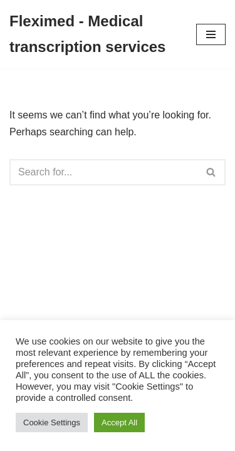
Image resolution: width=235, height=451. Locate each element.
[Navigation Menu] (211, 34)
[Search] (103, 172)
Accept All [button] (119, 422)
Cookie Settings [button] (51, 422)
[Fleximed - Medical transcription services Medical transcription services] (93, 34)
